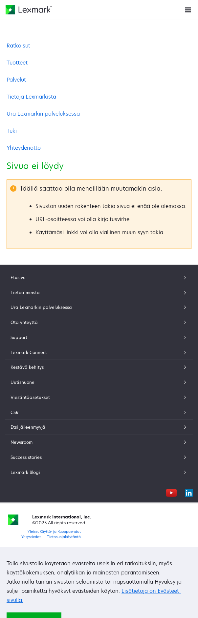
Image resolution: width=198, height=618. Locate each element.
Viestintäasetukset (99, 397)
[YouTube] (171, 492)
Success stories (99, 457)
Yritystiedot (31, 536)
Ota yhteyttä (99, 322)
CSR (99, 412)
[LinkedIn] (189, 492)
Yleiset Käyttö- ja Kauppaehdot (54, 531)
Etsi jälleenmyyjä (99, 427)
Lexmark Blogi (99, 472)
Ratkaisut (18, 45)
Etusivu (99, 277)
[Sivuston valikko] (188, 9)
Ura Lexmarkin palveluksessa (43, 113)
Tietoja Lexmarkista (31, 96)
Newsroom (99, 442)
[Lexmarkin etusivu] (29, 9)
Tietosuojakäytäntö (64, 536)
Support (99, 337)
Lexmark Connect (99, 352)
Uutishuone (99, 382)
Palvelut (16, 79)
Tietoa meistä (99, 292)
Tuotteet (17, 62)
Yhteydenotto (24, 147)
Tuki (12, 130)
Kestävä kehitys (99, 367)
